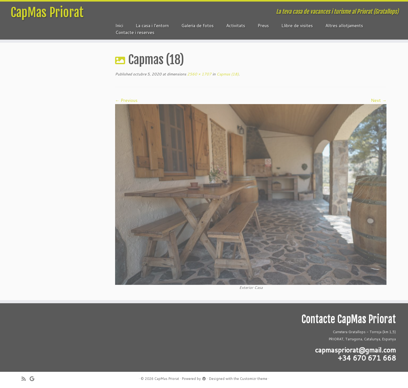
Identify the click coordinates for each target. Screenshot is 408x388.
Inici (119, 25)
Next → (378, 100)
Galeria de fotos (197, 25)
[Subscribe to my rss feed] (26, 379)
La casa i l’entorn (152, 25)
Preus (263, 25)
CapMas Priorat (47, 12)
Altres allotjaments (344, 25)
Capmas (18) (227, 74)
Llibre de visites (297, 25)
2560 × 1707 (198, 74)
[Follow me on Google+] (34, 379)
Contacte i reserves (134, 32)
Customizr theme (253, 378)
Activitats (235, 25)
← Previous (126, 100)
